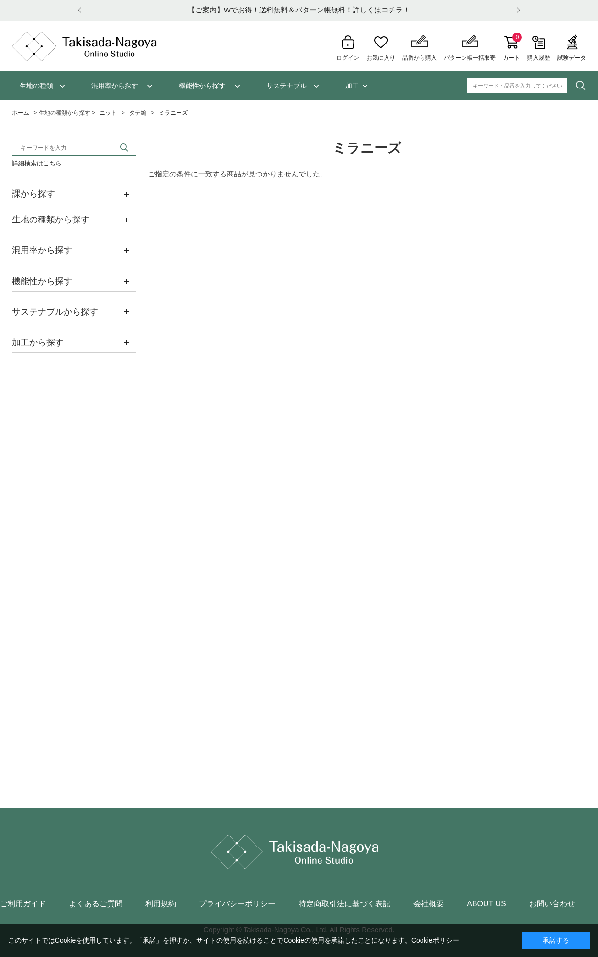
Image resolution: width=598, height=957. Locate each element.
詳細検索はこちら (37, 163)
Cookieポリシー (435, 940)
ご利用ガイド (23, 904)
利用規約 (160, 904)
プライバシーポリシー (237, 904)
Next (516, 10)
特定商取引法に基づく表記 (344, 904)
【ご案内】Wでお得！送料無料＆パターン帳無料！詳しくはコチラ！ (299, 10)
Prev (81, 10)
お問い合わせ (552, 904)
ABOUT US (486, 904)
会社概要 (428, 904)
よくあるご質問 (95, 904)
